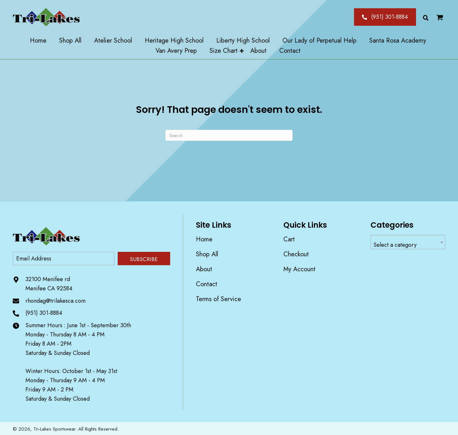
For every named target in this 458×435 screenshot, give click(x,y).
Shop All (207, 254)
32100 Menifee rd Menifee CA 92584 (49, 284)
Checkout (296, 254)
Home (204, 239)
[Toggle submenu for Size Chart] (241, 50)
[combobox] (408, 242)
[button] (385, 16)
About (204, 269)
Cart (289, 239)
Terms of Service (218, 299)
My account (299, 269)
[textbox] (408, 245)
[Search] (229, 135)
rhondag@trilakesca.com (55, 301)
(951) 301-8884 (43, 313)
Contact (206, 284)
